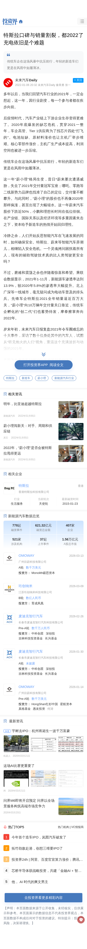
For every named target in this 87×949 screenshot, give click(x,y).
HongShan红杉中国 (45, 704)
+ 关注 (78, 80)
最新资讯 (16, 721)
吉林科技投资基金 (31, 638)
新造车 (26, 378)
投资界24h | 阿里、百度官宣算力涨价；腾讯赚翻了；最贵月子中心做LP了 (47, 860)
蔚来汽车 (76, 205)
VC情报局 (77, 827)
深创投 (50, 633)
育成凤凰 (38, 603)
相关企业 (15, 474)
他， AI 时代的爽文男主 (30, 882)
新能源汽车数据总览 (23, 516)
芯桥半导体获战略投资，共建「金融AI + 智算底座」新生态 (46, 871)
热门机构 (63, 827)
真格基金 (25, 708)
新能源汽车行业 (64, 378)
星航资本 (66, 704)
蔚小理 (42, 378)
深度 (7, 731)
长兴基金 (51, 638)
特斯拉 (10, 378)
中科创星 (38, 633)
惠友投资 (39, 708)
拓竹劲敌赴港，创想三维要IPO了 (37, 848)
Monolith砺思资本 (43, 573)
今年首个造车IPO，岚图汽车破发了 (39, 837)
